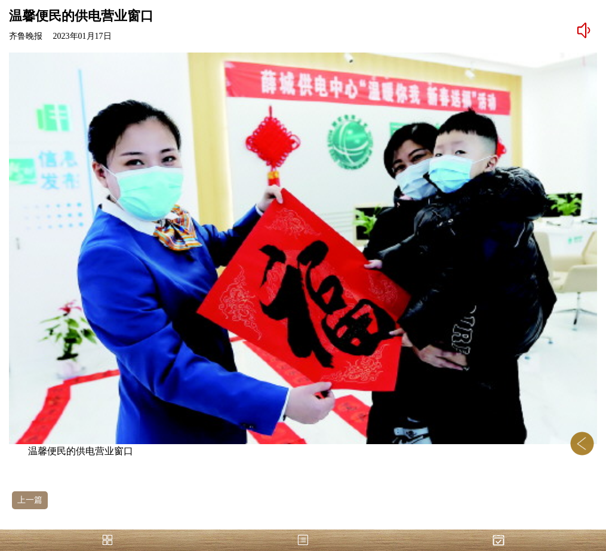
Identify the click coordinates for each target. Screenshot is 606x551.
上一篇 (29, 499)
